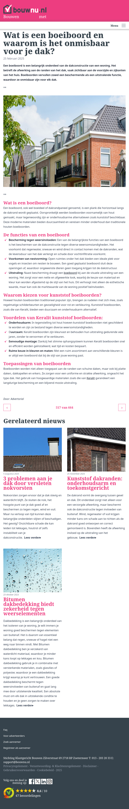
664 (70, 407)
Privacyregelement (15, 766)
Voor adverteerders (14, 735)
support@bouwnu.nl (16, 762)
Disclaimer (90, 766)
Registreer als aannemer (16, 747)
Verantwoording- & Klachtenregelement (55, 766)
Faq (5, 729)
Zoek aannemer (12, 741)
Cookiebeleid (45, 770)
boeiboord (70, 273)
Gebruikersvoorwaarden (19, 770)
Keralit (91, 378)
